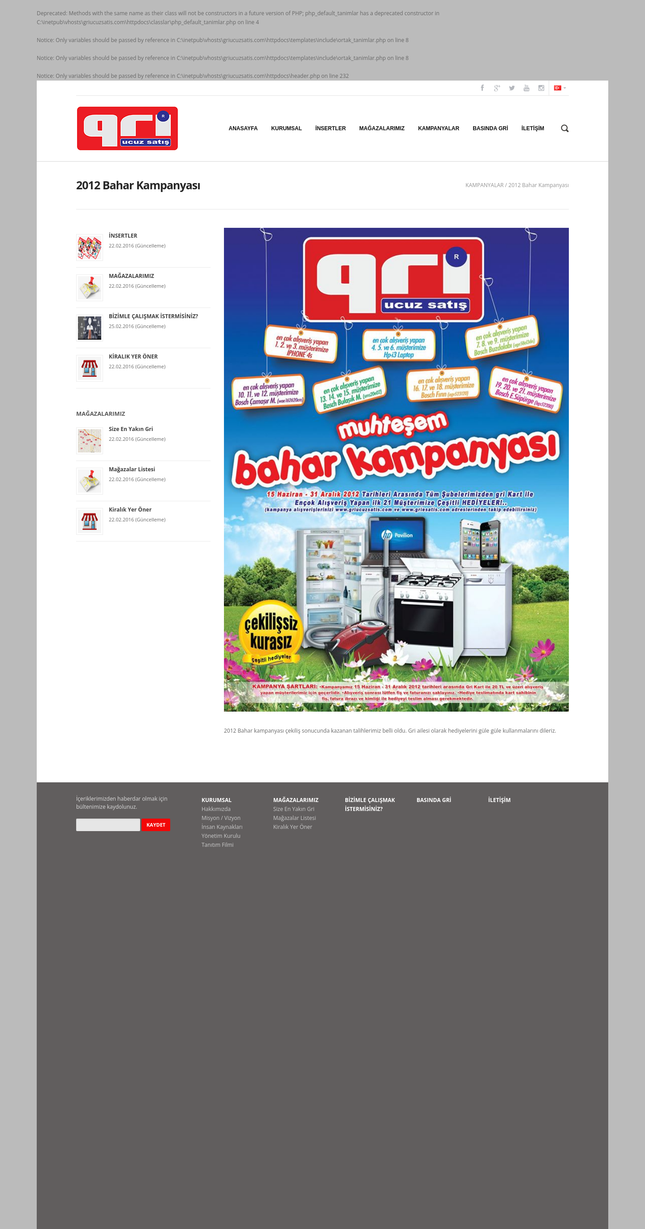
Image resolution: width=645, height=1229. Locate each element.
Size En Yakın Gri (131, 429)
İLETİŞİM (499, 800)
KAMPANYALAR (484, 185)
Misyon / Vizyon (221, 818)
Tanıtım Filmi (218, 845)
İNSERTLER (123, 235)
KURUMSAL (217, 800)
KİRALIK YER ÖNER (133, 356)
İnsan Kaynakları (222, 827)
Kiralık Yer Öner (130, 509)
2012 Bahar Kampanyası (538, 185)
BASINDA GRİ (434, 800)
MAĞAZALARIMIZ (131, 276)
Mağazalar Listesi (132, 469)
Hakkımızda (216, 809)
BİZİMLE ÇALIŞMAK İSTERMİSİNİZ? (153, 316)
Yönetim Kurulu (221, 836)
